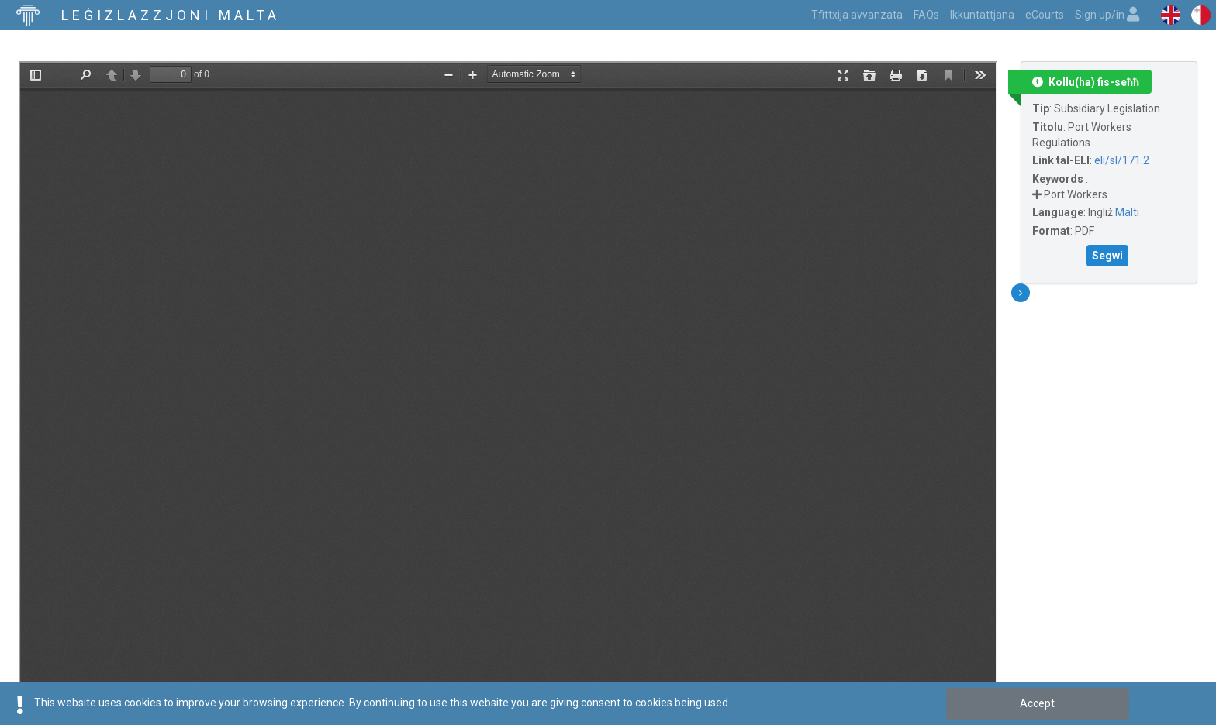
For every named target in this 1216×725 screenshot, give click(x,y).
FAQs (926, 15)
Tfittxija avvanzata (857, 15)
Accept (1037, 703)
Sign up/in (1107, 15)
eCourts (1044, 15)
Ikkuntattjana (982, 15)
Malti (1127, 212)
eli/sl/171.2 (1121, 160)
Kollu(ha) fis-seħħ (1085, 82)
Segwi (1107, 255)
